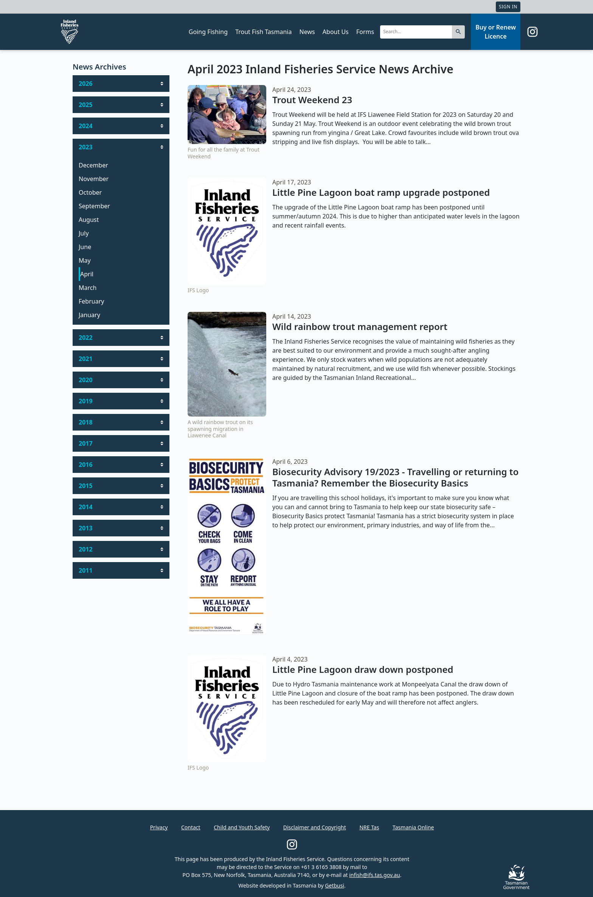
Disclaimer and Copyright (314, 827)
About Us (336, 32)
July (84, 233)
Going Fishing (208, 32)
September (94, 206)
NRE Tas (369, 827)
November (94, 179)
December (93, 165)
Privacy (159, 827)
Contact (190, 827)
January (89, 315)
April (86, 274)
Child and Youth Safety (242, 827)
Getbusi (334, 885)
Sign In (508, 6)
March (87, 288)
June (85, 247)
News (307, 32)
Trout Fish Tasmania (263, 32)
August (89, 219)
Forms (365, 32)
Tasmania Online (413, 827)
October (90, 192)
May (85, 260)
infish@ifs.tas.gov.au (374, 874)
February (91, 301)
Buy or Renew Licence (495, 31)
